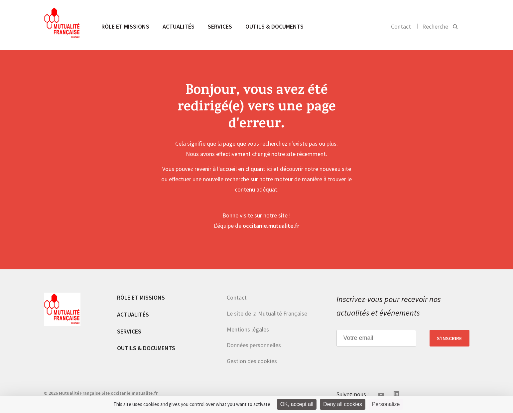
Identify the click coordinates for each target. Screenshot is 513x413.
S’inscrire (449, 338)
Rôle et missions (125, 26)
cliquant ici (258, 169)
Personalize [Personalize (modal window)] (386, 404)
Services (220, 26)
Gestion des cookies (252, 361)
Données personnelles (254, 345)
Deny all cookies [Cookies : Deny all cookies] (342, 404)
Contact (401, 26)
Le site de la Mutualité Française (267, 313)
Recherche (435, 26)
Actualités (178, 26)
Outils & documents (274, 26)
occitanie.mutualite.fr (271, 225)
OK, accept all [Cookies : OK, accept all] (297, 404)
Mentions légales (248, 329)
